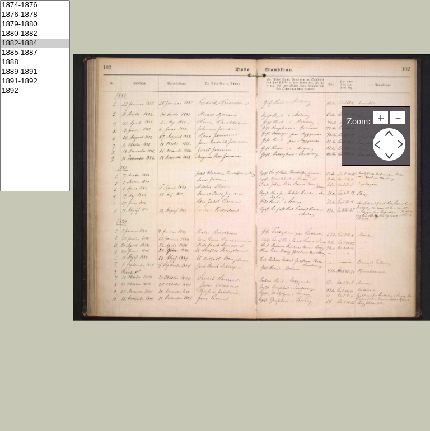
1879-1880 (35, 24)
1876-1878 (35, 15)
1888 (35, 62)
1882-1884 (35, 43)
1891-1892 (35, 81)
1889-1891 (35, 72)
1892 (35, 91)
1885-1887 (35, 53)
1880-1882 (35, 34)
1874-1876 (35, 5)
